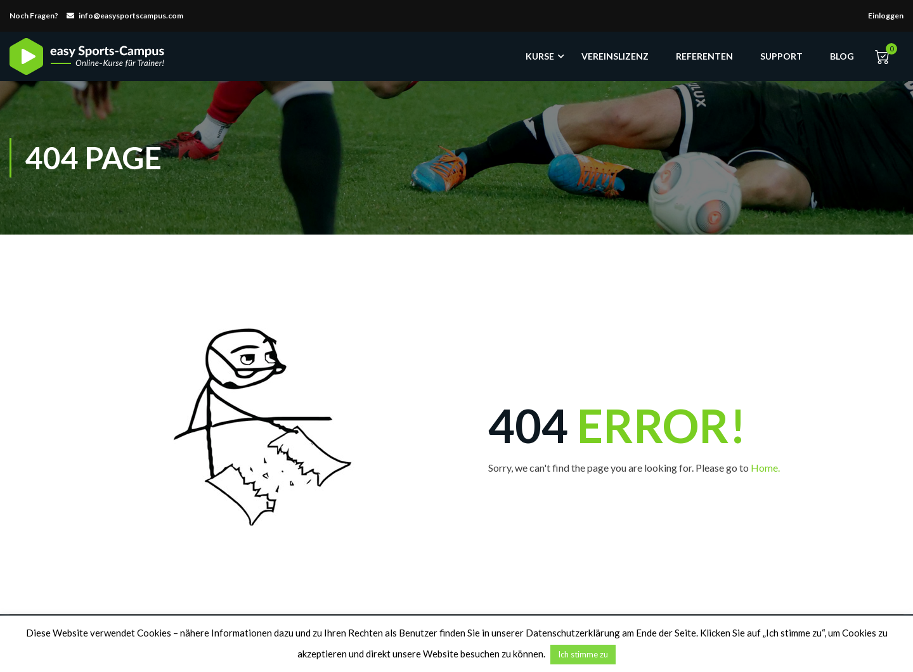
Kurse (540, 56)
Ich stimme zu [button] (583, 654)
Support (781, 56)
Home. (765, 468)
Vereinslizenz (615, 56)
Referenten (704, 56)
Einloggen (885, 15)
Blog (842, 56)
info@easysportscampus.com (131, 15)
